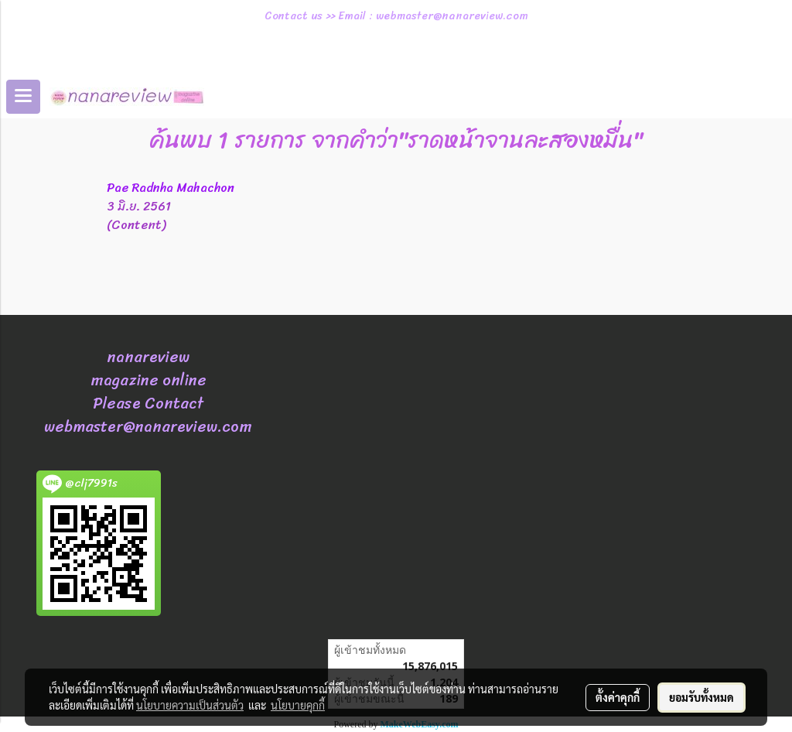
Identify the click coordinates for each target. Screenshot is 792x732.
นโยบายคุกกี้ (298, 705)
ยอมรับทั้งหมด (701, 697)
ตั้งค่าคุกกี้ (618, 697)
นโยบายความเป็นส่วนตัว (190, 705)
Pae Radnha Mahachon (170, 187)
